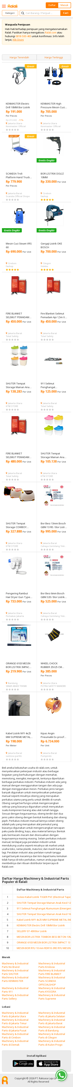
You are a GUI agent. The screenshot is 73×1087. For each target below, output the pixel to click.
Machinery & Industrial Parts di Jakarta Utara (15, 1014)
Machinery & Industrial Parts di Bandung (52, 1028)
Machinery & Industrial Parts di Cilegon (52, 1035)
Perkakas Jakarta (15, 616)
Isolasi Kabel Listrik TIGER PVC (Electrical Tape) (44, 897)
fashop (44, 196)
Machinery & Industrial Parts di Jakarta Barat (52, 1021)
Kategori (10, 12)
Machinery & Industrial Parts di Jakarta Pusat (15, 1028)
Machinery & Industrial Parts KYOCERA (52, 989)
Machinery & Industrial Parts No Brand (15, 965)
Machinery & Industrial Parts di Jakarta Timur (15, 1021)
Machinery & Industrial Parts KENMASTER (15, 979)
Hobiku (44, 266)
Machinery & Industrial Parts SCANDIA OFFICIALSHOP (52, 981)
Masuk (64, 5)
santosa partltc (14, 755)
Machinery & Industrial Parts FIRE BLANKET (52, 972)
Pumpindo (46, 755)
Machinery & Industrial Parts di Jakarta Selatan (52, 1014)
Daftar (52, 5)
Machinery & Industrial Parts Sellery (15, 996)
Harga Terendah (19, 57)
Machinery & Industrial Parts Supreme (52, 996)
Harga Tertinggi (54, 57)
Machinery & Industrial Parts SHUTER (15, 972)
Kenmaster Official (16, 126)
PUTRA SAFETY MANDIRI (53, 686)
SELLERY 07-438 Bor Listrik (32, 931)
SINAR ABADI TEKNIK (16, 686)
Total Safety (12, 336)
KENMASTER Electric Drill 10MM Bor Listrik (41, 925)
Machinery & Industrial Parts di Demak (15, 1042)
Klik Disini (18, 39)
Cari (65, 13)
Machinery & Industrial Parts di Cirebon (15, 1035)
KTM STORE (12, 406)
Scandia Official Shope (18, 196)
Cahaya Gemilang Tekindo (54, 546)
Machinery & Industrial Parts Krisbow (52, 965)
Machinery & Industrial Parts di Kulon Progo (52, 1042)
